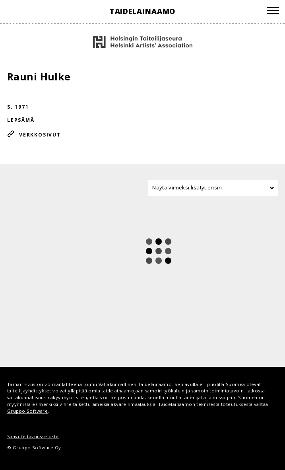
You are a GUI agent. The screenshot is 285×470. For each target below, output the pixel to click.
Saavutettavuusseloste (33, 436)
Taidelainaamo (143, 11)
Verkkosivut (40, 134)
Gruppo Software (27, 411)
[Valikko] (273, 12)
